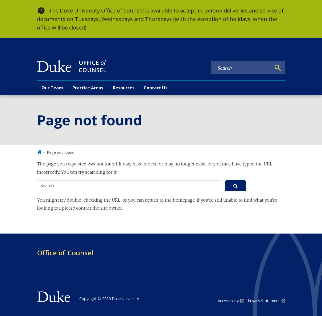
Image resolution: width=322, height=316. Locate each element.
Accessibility (228, 300)
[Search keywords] (241, 68)
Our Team (52, 88)
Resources (123, 88)
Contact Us (155, 88)
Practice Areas (87, 88)
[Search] (278, 68)
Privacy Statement (264, 300)
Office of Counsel (65, 252)
